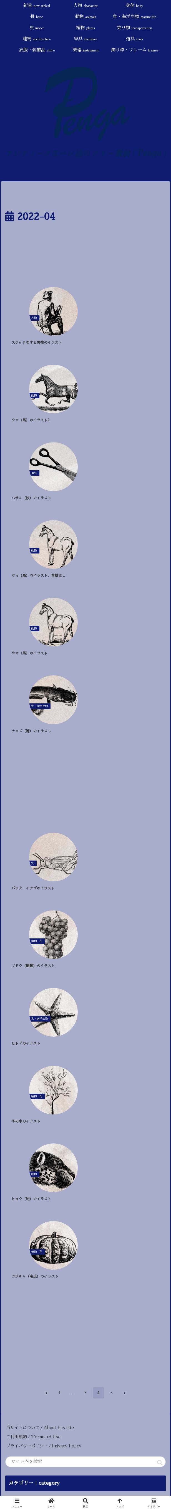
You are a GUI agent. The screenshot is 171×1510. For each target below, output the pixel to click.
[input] (85, 869)
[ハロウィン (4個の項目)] (117, 1089)
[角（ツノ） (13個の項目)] (149, 1080)
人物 (18, 917)
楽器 (18, 1027)
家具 (17, 1000)
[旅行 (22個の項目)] (70, 1080)
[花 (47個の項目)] (54, 1071)
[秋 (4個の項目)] (157, 1089)
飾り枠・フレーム (28, 1036)
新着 (19, 908)
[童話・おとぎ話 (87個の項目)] (25, 1071)
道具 (14, 1009)
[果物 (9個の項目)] (61, 1089)
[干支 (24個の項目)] (48, 1080)
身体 (14, 926)
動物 (16, 945)
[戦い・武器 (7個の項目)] (87, 1089)
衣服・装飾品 (23, 1018)
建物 (19, 990)
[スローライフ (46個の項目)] (82, 1071)
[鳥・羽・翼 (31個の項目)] (117, 1071)
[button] (160, 870)
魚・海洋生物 (27, 954)
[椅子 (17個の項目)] (122, 1080)
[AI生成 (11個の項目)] (18, 1089)
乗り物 (23, 981)
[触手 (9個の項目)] (41, 1089)
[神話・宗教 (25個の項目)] (149, 1071)
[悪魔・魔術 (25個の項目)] (21, 1080)
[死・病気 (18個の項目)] (96, 1080)
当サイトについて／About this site (40, 836)
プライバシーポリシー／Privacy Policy (46, 854)
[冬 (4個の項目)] (141, 1089)
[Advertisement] (85, 257)
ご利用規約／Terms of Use (33, 845)
